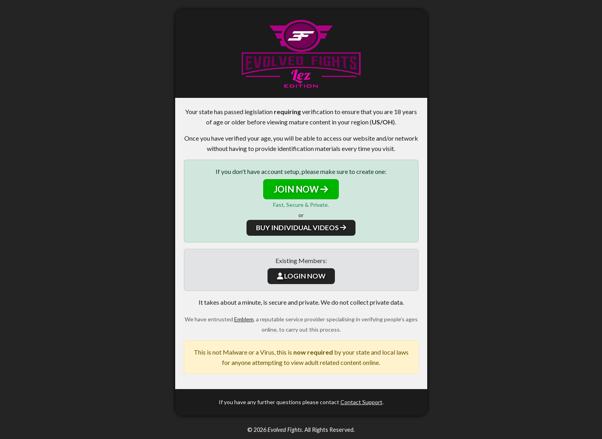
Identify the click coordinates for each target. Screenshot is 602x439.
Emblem (244, 319)
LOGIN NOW (301, 276)
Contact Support (361, 402)
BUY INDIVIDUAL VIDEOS (301, 227)
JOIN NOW (301, 189)
